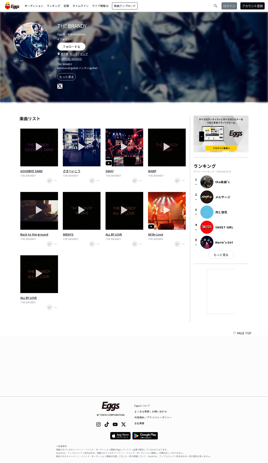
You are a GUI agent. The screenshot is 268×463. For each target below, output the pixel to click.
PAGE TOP (242, 394)
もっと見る (66, 77)
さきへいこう (71, 171)
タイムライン (80, 6)
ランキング (53, 6)
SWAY (110, 171)
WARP (152, 171)
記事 (66, 6)
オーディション (33, 6)
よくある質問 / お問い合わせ (150, 411)
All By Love (155, 234)
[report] (21, 60)
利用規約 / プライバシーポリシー (153, 417)
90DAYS (68, 234)
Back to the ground (34, 234)
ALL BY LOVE (114, 234)
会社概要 (139, 423)
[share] (15, 60)
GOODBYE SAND (31, 171)
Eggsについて (142, 405)
